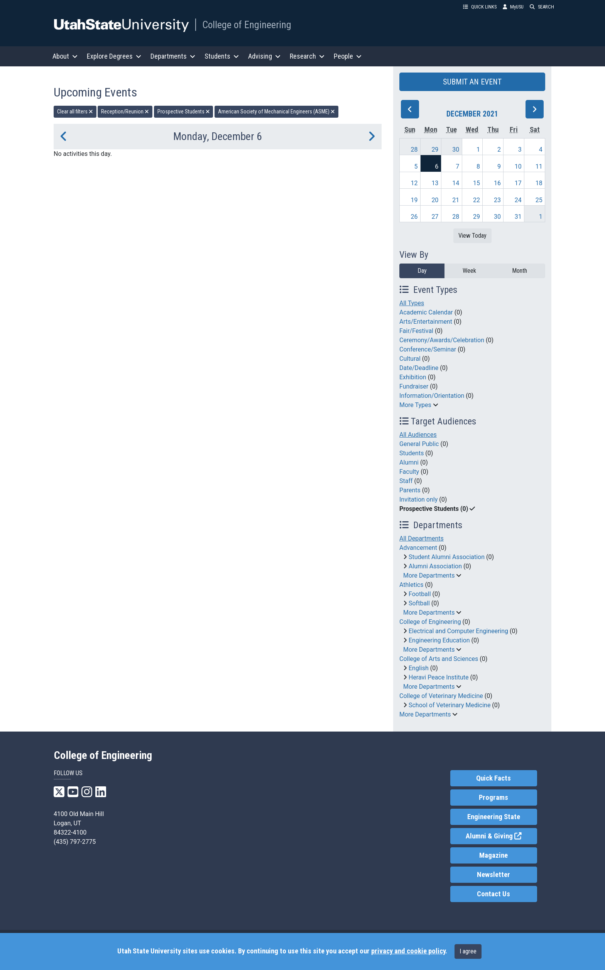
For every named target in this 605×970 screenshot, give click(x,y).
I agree (468, 951)
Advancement (418, 547)
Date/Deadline (418, 368)
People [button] (348, 56)
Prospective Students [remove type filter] (183, 111)
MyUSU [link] (513, 7)
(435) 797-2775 (75, 841)
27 (434, 216)
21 (455, 200)
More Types (415, 405)
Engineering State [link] (493, 817)
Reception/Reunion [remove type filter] (125, 111)
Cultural (410, 358)
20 (434, 200)
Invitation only (418, 499)
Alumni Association (435, 566)
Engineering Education (439, 640)
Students (411, 453)
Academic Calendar (426, 312)
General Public (419, 444)
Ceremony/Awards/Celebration (441, 340)
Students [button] (221, 56)
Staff (406, 481)
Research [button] (307, 56)
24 (518, 200)
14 (455, 183)
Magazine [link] (493, 855)
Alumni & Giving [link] (501, 835)
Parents (410, 490)
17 (518, 183)
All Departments (421, 538)
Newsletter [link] (493, 874)
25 (539, 200)
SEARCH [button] (542, 7)
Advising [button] (264, 56)
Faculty (409, 471)
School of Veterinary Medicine (449, 705)
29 (434, 149)
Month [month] (519, 270)
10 (518, 166)
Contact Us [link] (493, 894)
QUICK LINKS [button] (480, 7)
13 (434, 183)
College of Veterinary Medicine (441, 696)
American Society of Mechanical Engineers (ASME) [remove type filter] (276, 111)
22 (476, 200)
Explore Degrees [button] (114, 56)
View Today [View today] (472, 235)
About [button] (65, 56)
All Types (411, 303)
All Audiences (418, 434)
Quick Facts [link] (493, 778)
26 (414, 216)
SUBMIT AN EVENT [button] (472, 81)
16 (497, 183)
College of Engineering (246, 24)
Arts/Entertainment (425, 321)
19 (414, 200)
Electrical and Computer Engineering (458, 631)
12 (414, 183)
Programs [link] (493, 797)
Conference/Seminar (427, 349)
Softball (419, 603)
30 (455, 149)
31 (518, 216)
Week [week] (469, 270)
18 (539, 183)
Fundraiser (413, 386)
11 (539, 166)
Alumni (409, 462)
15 (476, 183)
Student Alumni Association (447, 557)
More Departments (429, 575)
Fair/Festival (416, 331)
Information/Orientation (431, 395)
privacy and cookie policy (408, 951)
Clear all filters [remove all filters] (75, 111)
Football (420, 594)
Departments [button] (172, 56)
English (419, 668)
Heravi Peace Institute (439, 677)
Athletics (411, 584)
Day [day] (422, 270)
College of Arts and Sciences (438, 658)
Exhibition (412, 377)
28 (414, 149)
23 (497, 200)
